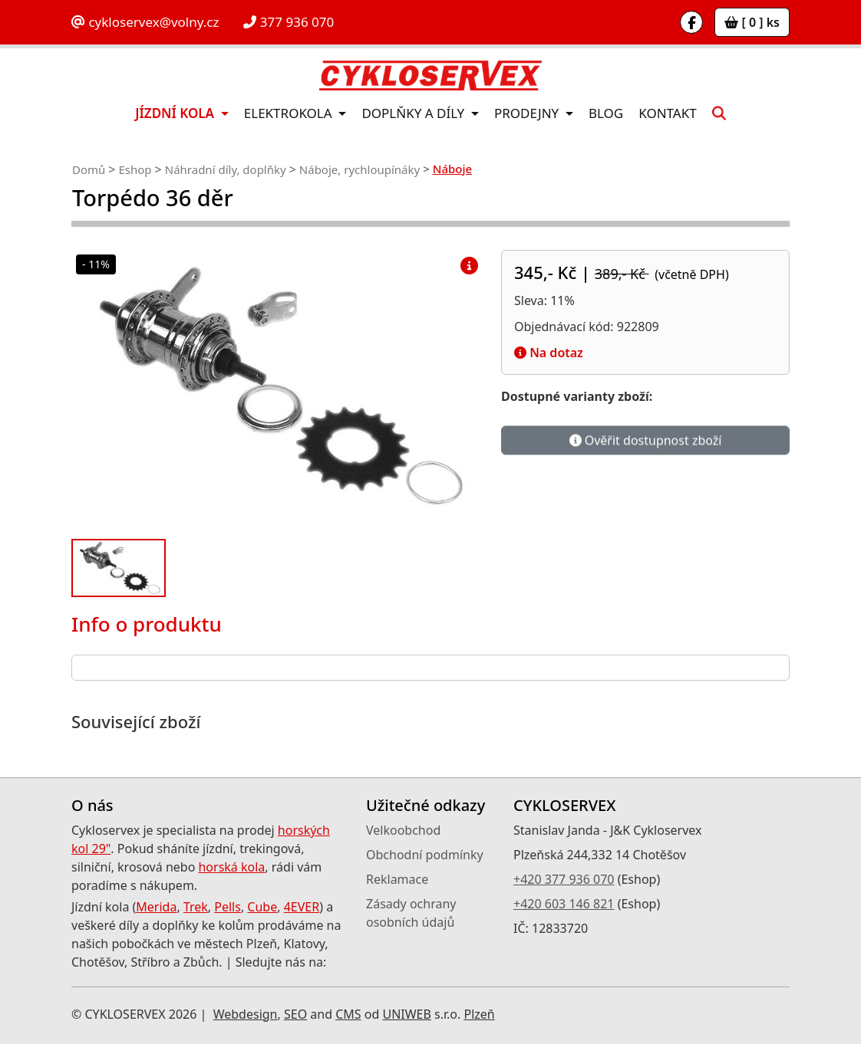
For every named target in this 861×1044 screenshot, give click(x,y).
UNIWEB (406, 1014)
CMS (348, 1014)
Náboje (452, 168)
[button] (719, 113)
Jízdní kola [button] (176, 113)
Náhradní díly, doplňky (225, 169)
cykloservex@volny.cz (145, 22)
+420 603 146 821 (563, 903)
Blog (606, 113)
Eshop (134, 169)
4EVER (302, 906)
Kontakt (667, 113)
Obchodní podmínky (424, 854)
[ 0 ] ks (752, 22)
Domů (88, 169)
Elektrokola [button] (289, 113)
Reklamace (397, 879)
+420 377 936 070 (563, 879)
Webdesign (245, 1014)
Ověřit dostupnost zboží (645, 440)
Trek (195, 906)
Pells (227, 906)
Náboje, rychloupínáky (359, 169)
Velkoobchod (403, 830)
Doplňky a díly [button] (414, 113)
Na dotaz (548, 352)
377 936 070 (288, 22)
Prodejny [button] (528, 113)
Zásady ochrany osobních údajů (411, 913)
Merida (156, 906)
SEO (295, 1014)
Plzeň (478, 1014)
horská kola (231, 867)
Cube (262, 906)
